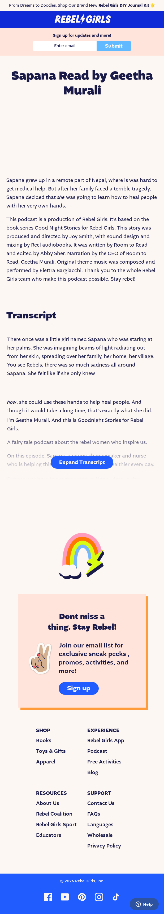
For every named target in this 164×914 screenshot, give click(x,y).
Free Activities (104, 761)
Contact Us (101, 803)
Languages (100, 824)
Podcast (97, 751)
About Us (47, 803)
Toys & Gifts (51, 751)
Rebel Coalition (54, 814)
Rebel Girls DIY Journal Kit (123, 5)
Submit (114, 46)
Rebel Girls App (105, 740)
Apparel (45, 761)
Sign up (78, 688)
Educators (48, 835)
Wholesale (100, 835)
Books (43, 740)
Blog (92, 772)
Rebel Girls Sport (56, 824)
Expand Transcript (82, 462)
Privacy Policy (104, 845)
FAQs (93, 814)
